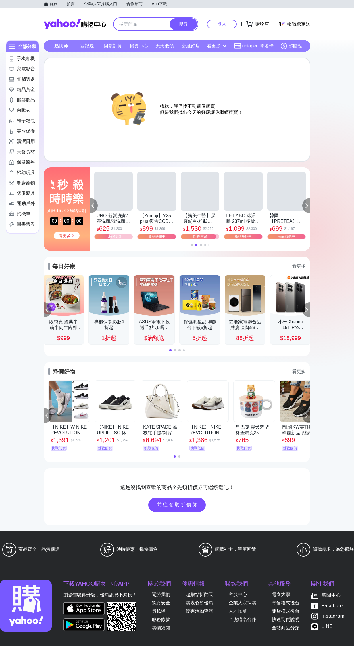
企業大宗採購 (242, 602)
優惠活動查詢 (199, 611)
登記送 (87, 45)
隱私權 (159, 611)
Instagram (333, 616)
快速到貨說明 (285, 619)
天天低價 (164, 45)
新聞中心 (331, 595)
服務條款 (161, 619)
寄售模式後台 (285, 602)
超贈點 (291, 46)
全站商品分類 (285, 627)
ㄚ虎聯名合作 (242, 619)
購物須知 (161, 627)
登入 (222, 24)
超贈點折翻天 (199, 594)
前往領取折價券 (178, 504)
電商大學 (281, 594)
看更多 (216, 45)
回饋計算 (113, 45)
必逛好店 (191, 45)
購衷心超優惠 (199, 602)
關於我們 (161, 594)
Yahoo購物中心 (75, 24)
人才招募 (238, 611)
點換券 (61, 45)
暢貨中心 (139, 45)
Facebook (333, 605)
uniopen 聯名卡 (254, 46)
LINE (327, 626)
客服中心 (238, 594)
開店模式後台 (285, 611)
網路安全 (161, 602)
